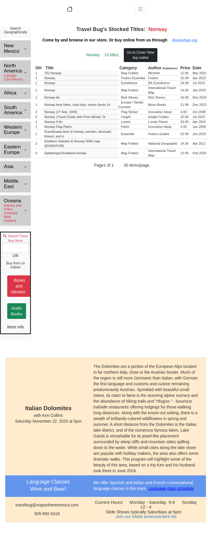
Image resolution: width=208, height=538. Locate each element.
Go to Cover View (140, 55)
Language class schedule (171, 488)
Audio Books (16, 311)
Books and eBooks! (19, 286)
